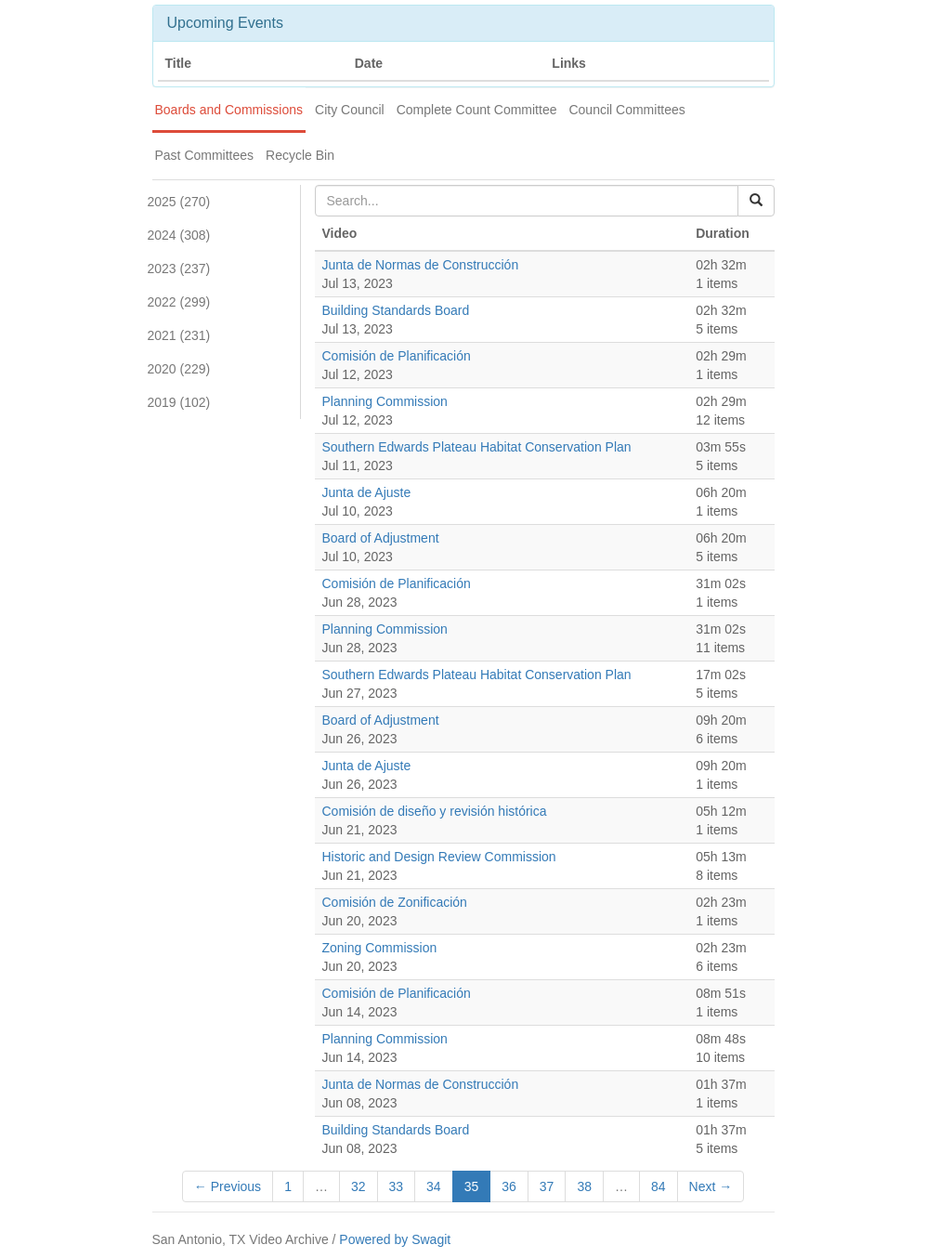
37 (547, 1186)
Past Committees (204, 155)
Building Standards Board (396, 310)
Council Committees (626, 109)
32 (358, 1186)
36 (509, 1186)
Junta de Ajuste (366, 492)
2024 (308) (179, 235)
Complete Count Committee (477, 109)
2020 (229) (179, 368)
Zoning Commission (379, 947)
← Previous (227, 1186)
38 (584, 1186)
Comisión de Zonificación (394, 902)
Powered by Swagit (394, 1239)
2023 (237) (179, 268)
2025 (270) (179, 201)
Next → (711, 1186)
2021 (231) (179, 335)
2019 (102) (179, 402)
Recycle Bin (300, 155)
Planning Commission (385, 401)
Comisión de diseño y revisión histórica (434, 811)
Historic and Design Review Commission (439, 856)
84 (658, 1186)
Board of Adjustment (380, 538)
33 (396, 1186)
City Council (350, 109)
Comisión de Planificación (396, 355)
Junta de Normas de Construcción (420, 264)
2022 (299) (179, 302)
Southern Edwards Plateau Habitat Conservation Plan (477, 446)
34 (433, 1186)
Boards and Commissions (229, 109)
